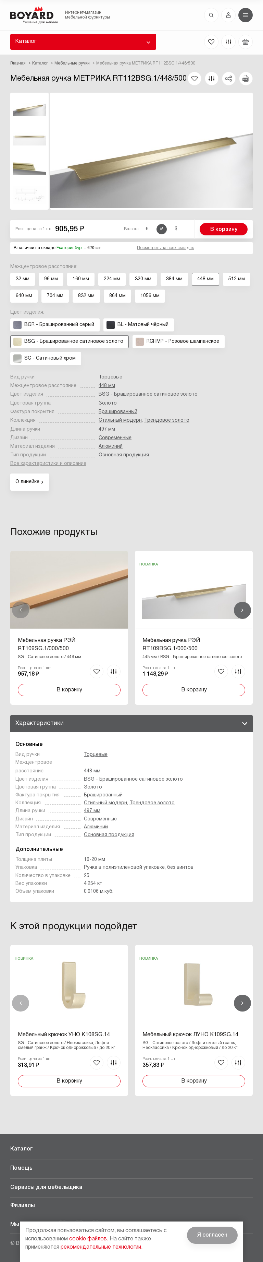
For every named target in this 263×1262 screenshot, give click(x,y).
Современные (115, 438)
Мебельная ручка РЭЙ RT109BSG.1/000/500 (171, 644)
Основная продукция (124, 455)
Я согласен (212, 1235)
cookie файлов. (88, 1239)
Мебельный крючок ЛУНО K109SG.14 (190, 1034)
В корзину (223, 229)
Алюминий (111, 446)
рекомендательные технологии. (101, 1247)
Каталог (25, 41)
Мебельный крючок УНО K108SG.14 (64, 1034)
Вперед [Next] (242, 610)
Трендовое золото (166, 420)
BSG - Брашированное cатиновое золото (148, 394)
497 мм (107, 429)
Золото (108, 403)
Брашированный (118, 412)
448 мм (107, 386)
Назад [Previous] (20, 610)
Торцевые (110, 377)
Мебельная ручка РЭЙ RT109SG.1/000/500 (46, 644)
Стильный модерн (120, 420)
